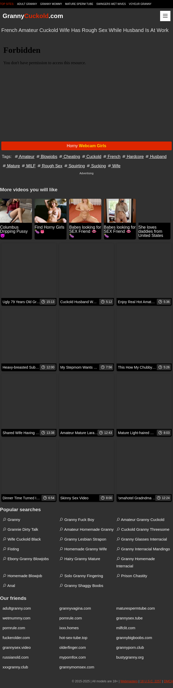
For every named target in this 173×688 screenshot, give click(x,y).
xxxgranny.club (15, 667)
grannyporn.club (130, 647)
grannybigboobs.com (134, 637)
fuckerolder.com (16, 637)
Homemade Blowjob (22, 576)
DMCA (168, 681)
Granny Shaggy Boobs (81, 585)
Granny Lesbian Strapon (82, 539)
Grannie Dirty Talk (20, 529)
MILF (28, 166)
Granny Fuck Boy (76, 519)
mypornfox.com (72, 657)
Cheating (69, 156)
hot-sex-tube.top (73, 637)
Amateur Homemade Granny (86, 529)
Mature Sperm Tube (79, 4)
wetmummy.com (16, 618)
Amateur (24, 156)
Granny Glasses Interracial (141, 539)
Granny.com (33, 15)
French (111, 156)
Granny (11, 519)
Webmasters (129, 681)
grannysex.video (17, 647)
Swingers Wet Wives (111, 4)
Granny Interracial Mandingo (143, 549)
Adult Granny (27, 4)
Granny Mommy (51, 4)
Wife (113, 166)
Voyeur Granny (140, 4)
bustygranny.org (130, 657)
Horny (86, 146)
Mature (11, 166)
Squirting (74, 166)
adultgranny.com (17, 608)
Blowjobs (46, 156)
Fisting (11, 549)
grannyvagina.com (75, 608)
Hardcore (132, 156)
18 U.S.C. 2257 (150, 681)
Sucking (96, 166)
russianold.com (16, 657)
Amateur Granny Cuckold (140, 519)
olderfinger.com (72, 647)
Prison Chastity (131, 576)
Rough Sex (49, 166)
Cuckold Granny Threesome (142, 529)
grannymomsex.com (76, 667)
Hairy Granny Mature (79, 559)
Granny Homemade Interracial (135, 562)
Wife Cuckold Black (22, 539)
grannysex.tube (129, 618)
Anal (9, 585)
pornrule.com (70, 618)
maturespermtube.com (135, 608)
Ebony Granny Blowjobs (26, 559)
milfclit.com (125, 628)
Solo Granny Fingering (81, 576)
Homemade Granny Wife (83, 549)
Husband (156, 156)
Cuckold (91, 156)
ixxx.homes (69, 628)
